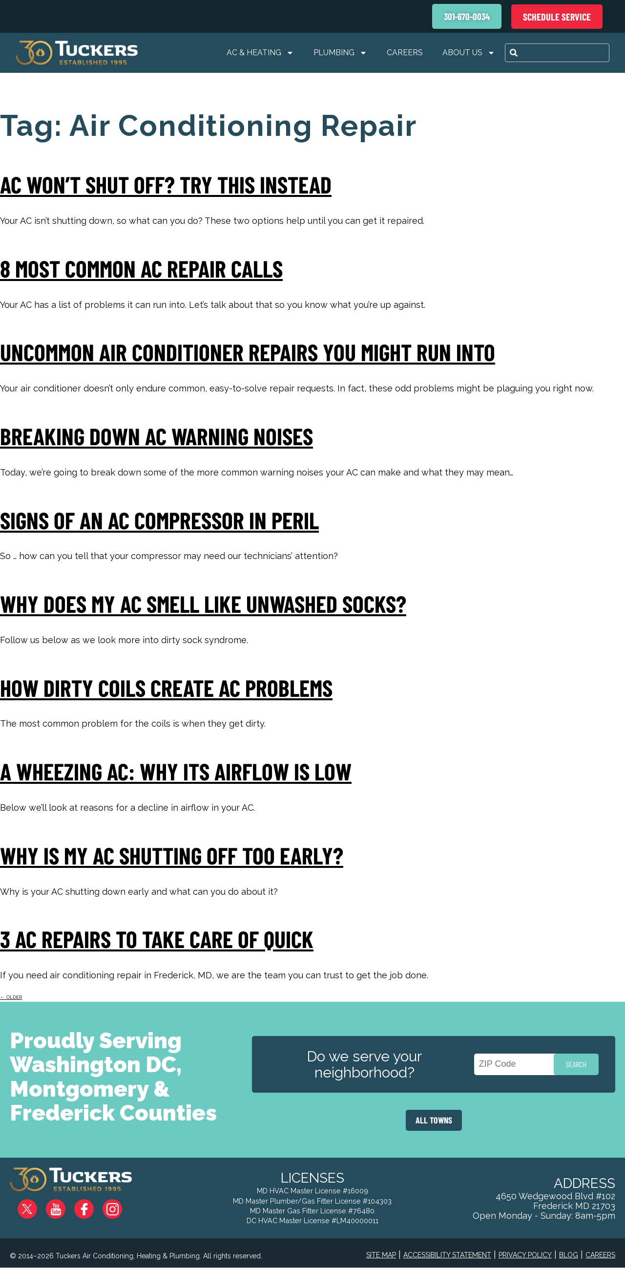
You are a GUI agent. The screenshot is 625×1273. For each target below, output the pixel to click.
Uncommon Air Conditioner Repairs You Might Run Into (247, 352)
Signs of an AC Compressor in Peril (159, 520)
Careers (405, 52)
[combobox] (557, 52)
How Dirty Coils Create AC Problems (166, 687)
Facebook (92, 1205)
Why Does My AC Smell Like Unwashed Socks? (203, 603)
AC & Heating (260, 53)
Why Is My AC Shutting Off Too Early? (171, 855)
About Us (468, 53)
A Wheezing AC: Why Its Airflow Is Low (176, 771)
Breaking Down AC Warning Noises (156, 436)
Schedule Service (557, 16)
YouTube (63, 1205)
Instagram (119, 1205)
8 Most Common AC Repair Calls (141, 268)
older (11, 997)
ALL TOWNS (434, 1120)
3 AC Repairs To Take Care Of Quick (156, 939)
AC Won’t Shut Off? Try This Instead (166, 184)
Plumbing (340, 53)
